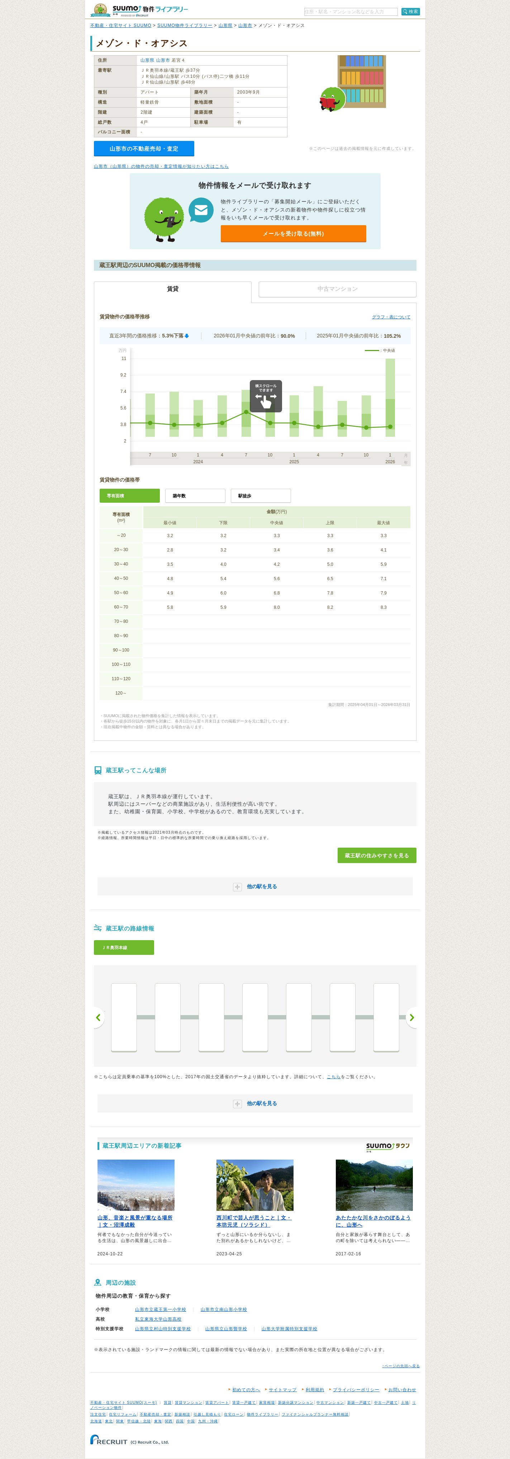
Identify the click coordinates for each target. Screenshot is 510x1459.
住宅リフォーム (123, 1414)
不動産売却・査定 (155, 1414)
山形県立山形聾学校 (226, 1328)
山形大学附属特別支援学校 (290, 1328)
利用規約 (315, 1389)
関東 (120, 1421)
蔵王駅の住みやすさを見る (377, 855)
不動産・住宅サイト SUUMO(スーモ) (123, 1402)
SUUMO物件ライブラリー (185, 25)
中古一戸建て (386, 1402)
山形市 (245, 25)
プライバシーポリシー (356, 1389)
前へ (99, 1017)
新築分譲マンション (296, 1402)
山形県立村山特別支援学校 (163, 1328)
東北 (109, 1421)
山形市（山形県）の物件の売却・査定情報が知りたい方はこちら (161, 166)
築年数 (179, 495)
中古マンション (330, 1402)
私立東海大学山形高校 (158, 1319)
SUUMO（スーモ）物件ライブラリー (139, 10)
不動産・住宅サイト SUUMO (121, 25)
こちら (334, 1076)
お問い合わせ (402, 1389)
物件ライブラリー (262, 1414)
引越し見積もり (207, 1414)
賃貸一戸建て (244, 1402)
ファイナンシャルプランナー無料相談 (315, 1414)
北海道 (96, 1421)
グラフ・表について (391, 316)
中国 (191, 1421)
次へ (411, 1017)
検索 (413, 11)
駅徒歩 (244, 495)
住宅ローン (234, 1414)
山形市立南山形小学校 (224, 1309)
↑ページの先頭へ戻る (401, 1366)
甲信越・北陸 (139, 1421)
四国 (180, 1421)
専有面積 (115, 495)
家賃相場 (267, 1402)
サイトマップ (283, 1389)
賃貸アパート (217, 1402)
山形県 (226, 25)
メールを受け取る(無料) (293, 234)
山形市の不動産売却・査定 (144, 149)
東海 (158, 1421)
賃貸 (168, 1402)
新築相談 (182, 1414)
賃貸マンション (188, 1402)
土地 (405, 1402)
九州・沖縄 (208, 1421)
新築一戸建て (359, 1402)
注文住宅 (98, 1414)
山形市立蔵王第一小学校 (160, 1309)
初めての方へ (246, 1389)
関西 (169, 1421)
